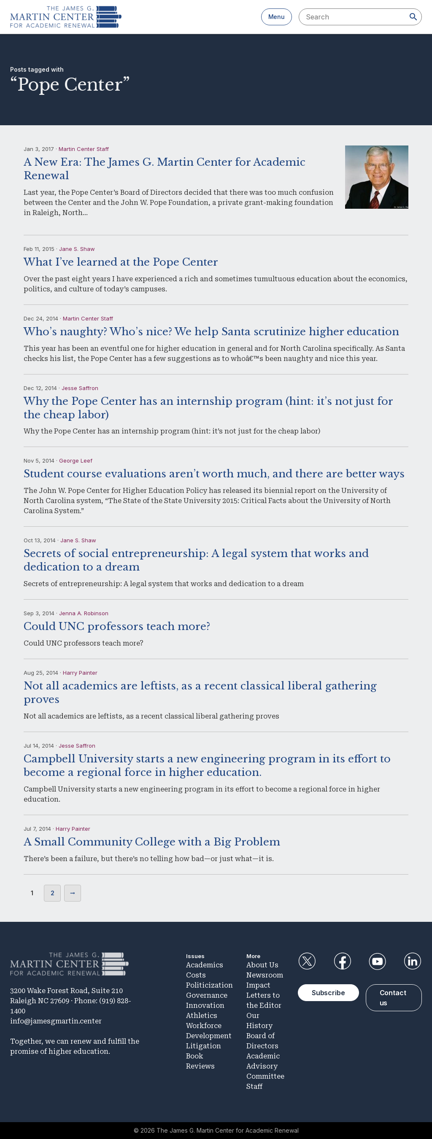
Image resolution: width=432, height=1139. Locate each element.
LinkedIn (412, 961)
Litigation (203, 1046)
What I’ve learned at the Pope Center (121, 262)
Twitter (307, 961)
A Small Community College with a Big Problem (152, 842)
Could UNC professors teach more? (117, 626)
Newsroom (264, 975)
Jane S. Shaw (77, 248)
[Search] (413, 16)
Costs (196, 975)
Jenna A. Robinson (83, 613)
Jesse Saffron (80, 388)
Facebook (342, 961)
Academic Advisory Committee (265, 1066)
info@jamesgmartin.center (56, 1021)
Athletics (201, 1016)
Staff (254, 1086)
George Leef (75, 460)
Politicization (209, 985)
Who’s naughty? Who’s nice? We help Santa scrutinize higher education (211, 332)
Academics (204, 965)
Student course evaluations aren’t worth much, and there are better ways (214, 474)
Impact (258, 985)
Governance (206, 995)
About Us (262, 965)
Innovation (205, 1006)
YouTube (377, 961)
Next (72, 893)
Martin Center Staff (84, 148)
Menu (276, 16)
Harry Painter (80, 672)
